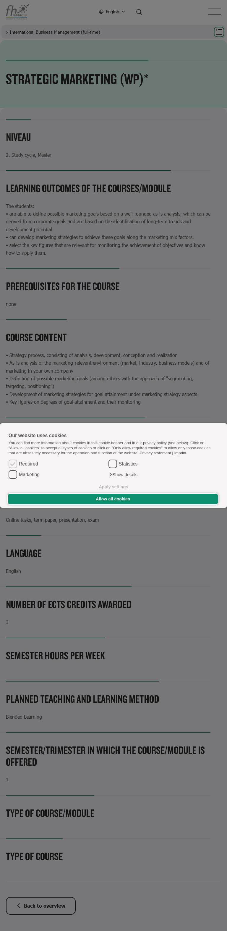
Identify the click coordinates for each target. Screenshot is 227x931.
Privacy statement (155, 453)
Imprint (180, 453)
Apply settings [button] (113, 486)
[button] (123, 474)
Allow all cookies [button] (113, 499)
